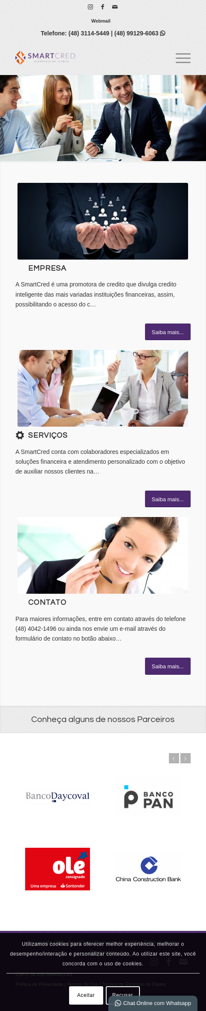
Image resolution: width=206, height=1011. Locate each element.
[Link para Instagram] (90, 6)
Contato (47, 603)
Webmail (100, 20)
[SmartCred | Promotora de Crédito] (85, 57)
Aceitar (86, 995)
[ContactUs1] (102, 555)
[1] (102, 221)
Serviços (48, 435)
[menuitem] (101, 21)
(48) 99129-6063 (139, 33)
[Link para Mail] (115, 6)
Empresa (47, 268)
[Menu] (179, 57)
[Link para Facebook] (103, 6)
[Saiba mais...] (168, 332)
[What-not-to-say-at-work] (102, 388)
